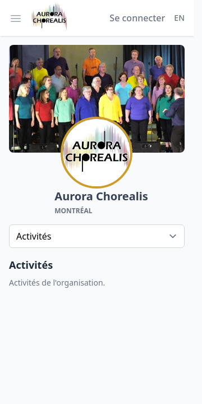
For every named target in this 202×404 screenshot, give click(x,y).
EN (179, 17)
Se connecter (137, 18)
